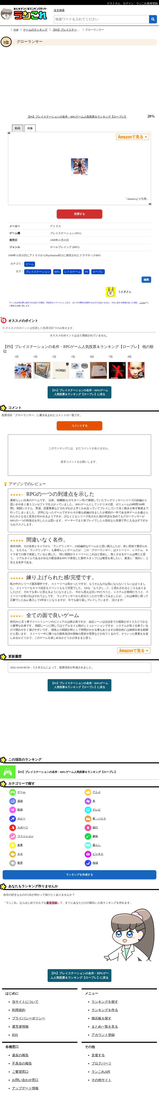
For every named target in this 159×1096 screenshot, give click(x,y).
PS (86, 271)
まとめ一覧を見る (105, 1026)
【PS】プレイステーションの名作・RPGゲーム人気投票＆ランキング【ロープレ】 (77, 116)
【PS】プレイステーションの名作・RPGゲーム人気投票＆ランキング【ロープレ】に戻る (79, 392)
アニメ (93, 792)
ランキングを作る (105, 1010)
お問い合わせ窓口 (25, 1080)
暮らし (93, 845)
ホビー (17, 818)
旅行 (91, 827)
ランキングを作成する (79, 874)
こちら (142, 303)
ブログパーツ (101, 1063)
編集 (146, 279)
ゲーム (30, 264)
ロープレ (98, 271)
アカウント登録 (103, 1035)
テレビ (93, 809)
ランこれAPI (101, 1071)
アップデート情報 (25, 1088)
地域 (91, 862)
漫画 (16, 800)
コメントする (79, 425)
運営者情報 (20, 1026)
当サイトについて (25, 1001)
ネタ (16, 853)
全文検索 (59, 10)
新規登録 (51, 902)
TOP (15, 29)
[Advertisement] (79, 80)
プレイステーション (38, 271)
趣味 (91, 836)
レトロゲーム (72, 271)
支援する (98, 1055)
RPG (57, 271)
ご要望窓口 (20, 1071)
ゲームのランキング (35, 29)
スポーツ (18, 827)
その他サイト (101, 1080)
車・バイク (95, 818)
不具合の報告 (22, 1063)
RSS (15, 1035)
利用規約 (18, 1010)
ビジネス (94, 853)
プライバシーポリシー (28, 1018)
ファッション (21, 836)
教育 (16, 862)
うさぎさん (124, 291)
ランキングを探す (105, 1001)
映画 (16, 809)
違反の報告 (20, 1055)
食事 (16, 845)
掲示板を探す (101, 1018)
